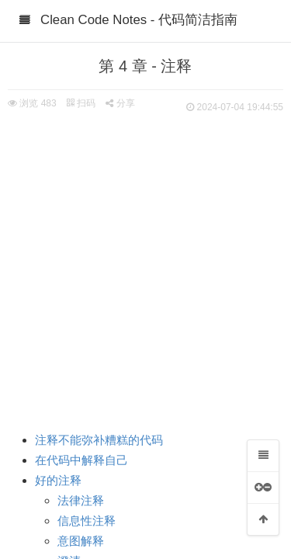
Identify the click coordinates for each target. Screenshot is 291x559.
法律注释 (80, 501)
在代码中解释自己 (81, 460)
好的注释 (58, 481)
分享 (120, 103)
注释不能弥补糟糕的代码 (99, 440)
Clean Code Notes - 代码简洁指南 (138, 19)
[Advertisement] (145, 269)
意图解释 (80, 541)
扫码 (81, 103)
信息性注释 (86, 521)
